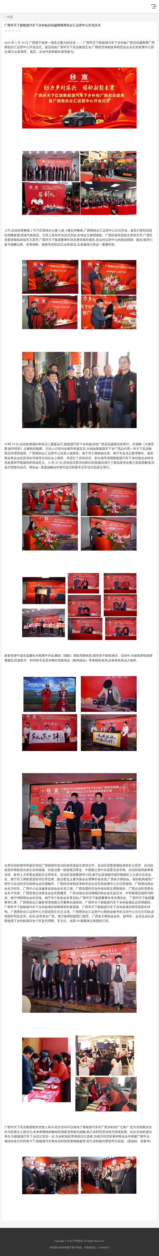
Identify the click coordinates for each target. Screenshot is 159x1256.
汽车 (10, 17)
